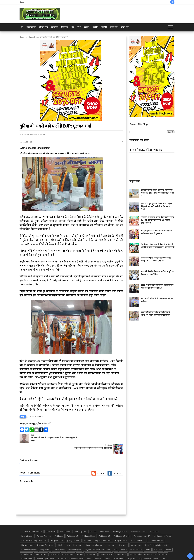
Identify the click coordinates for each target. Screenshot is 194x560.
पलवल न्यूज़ (113, 27)
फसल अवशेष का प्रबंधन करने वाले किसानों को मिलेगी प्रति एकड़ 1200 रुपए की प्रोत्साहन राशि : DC (157, 193)
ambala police (80, 521)
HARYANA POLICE (138, 530)
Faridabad (59, 526)
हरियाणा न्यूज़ (43, 27)
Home (22, 2)
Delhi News (154, 521)
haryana (87, 530)
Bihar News (105, 521)
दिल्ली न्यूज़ (64, 27)
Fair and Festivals (44, 526)
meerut (124, 539)
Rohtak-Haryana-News (45, 548)
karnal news (136, 535)
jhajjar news (110, 535)
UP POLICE (36, 553)
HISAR (59, 535)
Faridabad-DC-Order (122, 526)
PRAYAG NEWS (106, 544)
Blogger (100, 463)
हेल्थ (78, 27)
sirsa (89, 548)
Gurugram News (56, 530)
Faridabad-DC (104, 526)
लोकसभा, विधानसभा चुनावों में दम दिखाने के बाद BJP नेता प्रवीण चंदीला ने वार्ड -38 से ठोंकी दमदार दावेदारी (157, 220)
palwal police (41, 544)
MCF (115, 539)
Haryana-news (27, 535)
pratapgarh (91, 544)
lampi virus (44, 539)
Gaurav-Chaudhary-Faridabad (33, 530)
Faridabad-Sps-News (162, 526)
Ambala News (65, 521)
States (107, 548)
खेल (73, 27)
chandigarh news (120, 521)
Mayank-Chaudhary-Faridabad (97, 539)
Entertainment (27, 526)
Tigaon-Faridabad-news (149, 548)
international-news (94, 535)
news (148, 539)
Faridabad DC (72, 526)
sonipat (98, 548)
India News (77, 535)
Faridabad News (32, 37)
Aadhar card (51, 521)
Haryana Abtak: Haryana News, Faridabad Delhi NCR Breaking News (45, 557)
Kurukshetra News (29, 539)
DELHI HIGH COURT (138, 521)
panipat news (68, 544)
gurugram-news (73, 530)
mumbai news (136, 539)
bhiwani (93, 521)
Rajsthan (163, 544)
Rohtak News (26, 548)
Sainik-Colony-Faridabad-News (71, 548)
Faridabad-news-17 (142, 526)
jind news (123, 535)
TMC (164, 548)
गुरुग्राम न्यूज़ (125, 27)
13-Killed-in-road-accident (31, 521)
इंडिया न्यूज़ (54, 27)
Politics (80, 544)
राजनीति (104, 27)
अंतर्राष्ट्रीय (95, 27)
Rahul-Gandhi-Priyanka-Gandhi (143, 544)
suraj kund (118, 548)
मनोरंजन (86, 27)
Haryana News (121, 530)
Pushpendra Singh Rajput (36, 148)
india (68, 535)
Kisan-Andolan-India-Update (156, 535)
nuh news (158, 539)
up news (24, 553)
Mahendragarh (74, 539)
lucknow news (59, 539)
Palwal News (26, 544)
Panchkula (54, 544)
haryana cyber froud (103, 530)
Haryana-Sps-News (45, 535)
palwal (168, 539)
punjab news (120, 544)
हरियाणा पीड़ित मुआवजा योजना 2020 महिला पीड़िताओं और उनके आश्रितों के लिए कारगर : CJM (156, 206)
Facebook (117, 463)
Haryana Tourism (156, 530)
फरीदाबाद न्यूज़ (31, 27)
